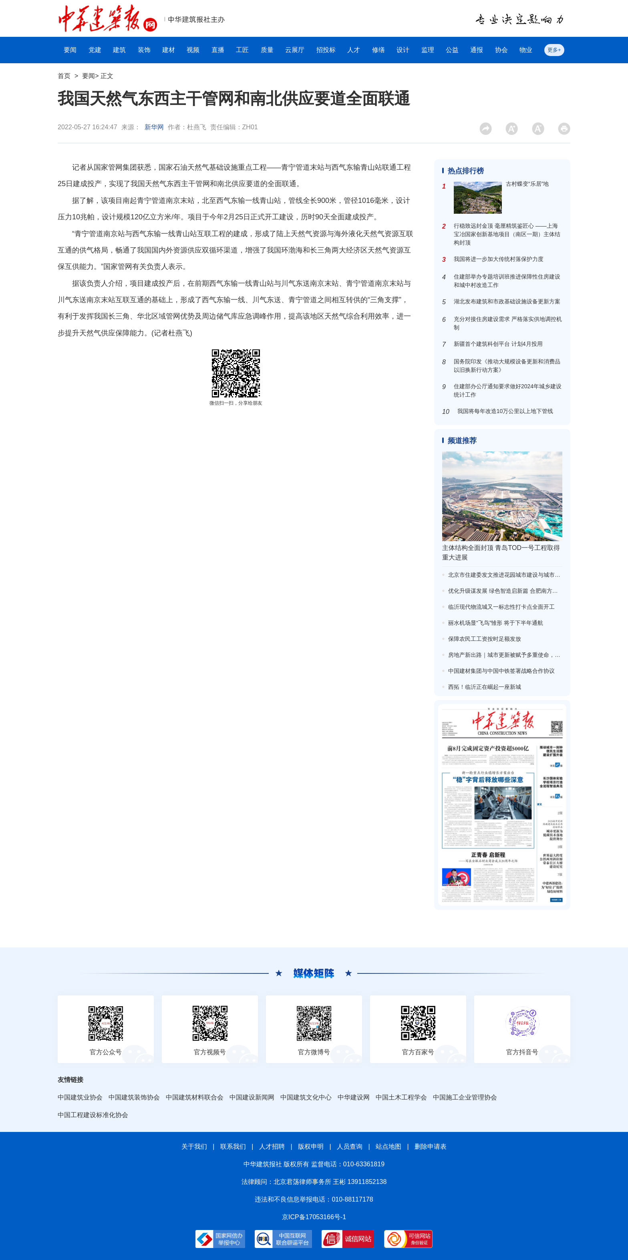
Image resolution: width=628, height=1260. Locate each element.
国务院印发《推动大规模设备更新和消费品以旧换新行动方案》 (507, 365)
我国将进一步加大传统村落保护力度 (498, 259)
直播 (217, 49)
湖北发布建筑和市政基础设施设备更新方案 (507, 301)
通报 (476, 49)
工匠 (242, 49)
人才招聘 (272, 1146)
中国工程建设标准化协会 (93, 1115)
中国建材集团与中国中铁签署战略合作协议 (501, 671)
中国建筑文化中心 (306, 1097)
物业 (525, 49)
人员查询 (349, 1146)
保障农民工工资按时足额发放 (484, 639)
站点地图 (388, 1146)
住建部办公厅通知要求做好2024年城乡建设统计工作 (508, 390)
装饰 (144, 49)
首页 (64, 75)
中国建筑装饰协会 (134, 1097)
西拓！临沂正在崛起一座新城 (484, 687)
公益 (452, 49)
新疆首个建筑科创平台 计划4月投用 (498, 344)
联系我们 (233, 1146)
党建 (95, 49)
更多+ (554, 50)
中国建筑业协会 (80, 1097)
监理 (427, 49)
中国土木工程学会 (401, 1097)
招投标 (326, 49)
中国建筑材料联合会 (194, 1097)
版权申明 (311, 1146)
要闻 (70, 49)
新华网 (154, 127)
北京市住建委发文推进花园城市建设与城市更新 (507, 575)
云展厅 (294, 49)
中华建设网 (354, 1097)
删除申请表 (431, 1146)
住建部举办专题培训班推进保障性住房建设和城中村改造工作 (507, 280)
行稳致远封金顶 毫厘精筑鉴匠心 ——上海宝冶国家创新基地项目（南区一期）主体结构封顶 (507, 234)
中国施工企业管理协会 (465, 1097)
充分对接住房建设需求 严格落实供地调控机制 (508, 323)
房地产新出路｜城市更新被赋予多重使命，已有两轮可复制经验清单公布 (538, 655)
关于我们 (194, 1146)
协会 (501, 49)
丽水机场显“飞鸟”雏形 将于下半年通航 (495, 623)
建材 (168, 49)
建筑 (119, 49)
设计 (403, 49)
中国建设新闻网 (251, 1097)
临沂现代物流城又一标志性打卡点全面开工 (501, 607)
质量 (267, 49)
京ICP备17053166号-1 (314, 1217)
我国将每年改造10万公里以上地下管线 (505, 411)
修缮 (378, 49)
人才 (353, 49)
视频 (193, 49)
